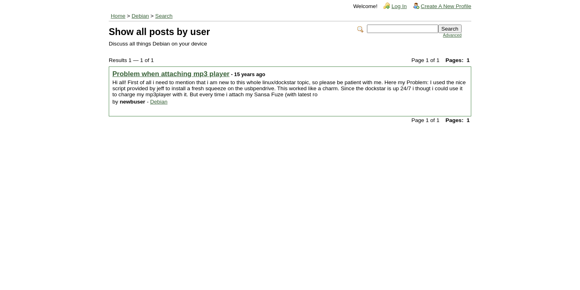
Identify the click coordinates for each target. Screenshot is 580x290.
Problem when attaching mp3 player (171, 74)
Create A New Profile (446, 6)
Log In (399, 6)
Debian (140, 16)
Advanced (452, 35)
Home (118, 16)
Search (163, 16)
